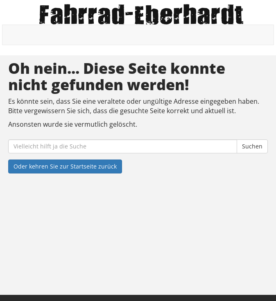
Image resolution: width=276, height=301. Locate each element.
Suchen (252, 146)
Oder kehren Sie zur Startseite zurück (65, 166)
